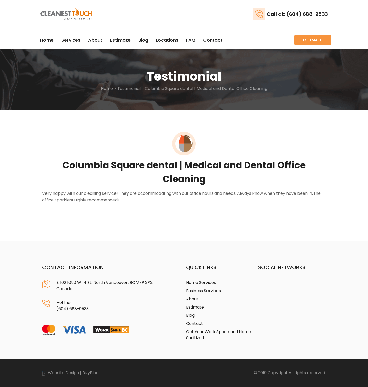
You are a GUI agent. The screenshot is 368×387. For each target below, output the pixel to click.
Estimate (120, 40)
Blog (143, 40)
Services (70, 40)
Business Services (203, 291)
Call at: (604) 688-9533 (297, 14)
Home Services (201, 283)
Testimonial (129, 89)
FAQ (190, 40)
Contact (213, 40)
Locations (167, 40)
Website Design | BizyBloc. (70, 373)
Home (47, 40)
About (95, 40)
